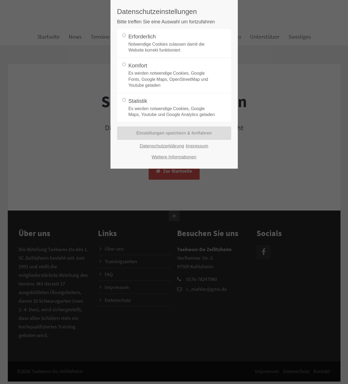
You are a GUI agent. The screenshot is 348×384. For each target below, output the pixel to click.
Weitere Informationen (174, 157)
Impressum (197, 145)
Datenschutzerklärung (162, 145)
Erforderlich (171, 43)
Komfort (171, 75)
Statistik (171, 108)
